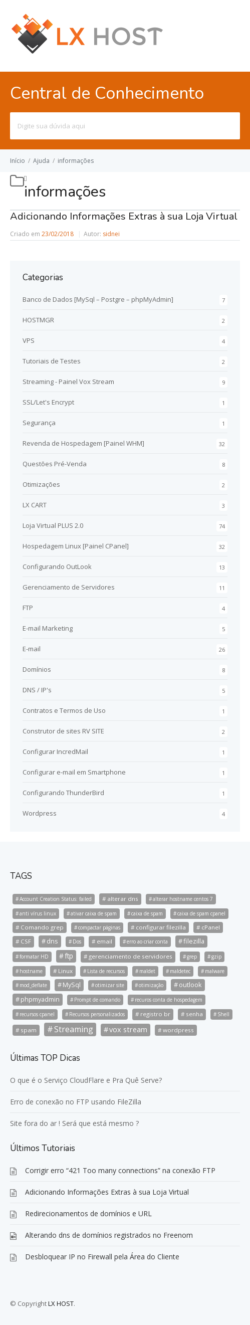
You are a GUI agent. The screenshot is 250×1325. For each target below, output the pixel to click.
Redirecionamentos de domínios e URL (88, 1213)
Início (17, 160)
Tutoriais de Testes (52, 360)
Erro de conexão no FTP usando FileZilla (75, 1101)
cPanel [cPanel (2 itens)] (210, 927)
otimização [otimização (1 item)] (151, 985)
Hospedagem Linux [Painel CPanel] (76, 545)
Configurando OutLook (57, 566)
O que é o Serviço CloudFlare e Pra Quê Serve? (86, 1080)
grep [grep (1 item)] (192, 956)
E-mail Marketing (48, 628)
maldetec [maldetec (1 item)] (180, 971)
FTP (28, 607)
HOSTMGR (38, 319)
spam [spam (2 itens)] (29, 1030)
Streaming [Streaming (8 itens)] (73, 1029)
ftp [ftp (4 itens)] (69, 956)
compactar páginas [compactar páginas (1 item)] (99, 927)
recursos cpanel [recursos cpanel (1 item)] (37, 1014)
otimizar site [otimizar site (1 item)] (109, 985)
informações (76, 160)
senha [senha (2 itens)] (194, 1014)
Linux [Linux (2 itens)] (65, 971)
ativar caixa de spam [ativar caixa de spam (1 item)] (94, 913)
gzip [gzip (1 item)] (216, 956)
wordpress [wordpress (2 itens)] (178, 1030)
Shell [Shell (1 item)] (223, 1014)
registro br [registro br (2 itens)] (155, 1014)
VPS (29, 340)
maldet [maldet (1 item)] (147, 971)
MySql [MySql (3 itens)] (72, 984)
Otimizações (41, 484)
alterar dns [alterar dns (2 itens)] (122, 898)
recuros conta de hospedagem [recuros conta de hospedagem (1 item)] (168, 999)
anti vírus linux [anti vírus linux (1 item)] (38, 913)
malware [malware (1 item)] (214, 971)
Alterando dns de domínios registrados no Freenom (109, 1235)
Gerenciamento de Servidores (69, 587)
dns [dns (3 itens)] (52, 940)
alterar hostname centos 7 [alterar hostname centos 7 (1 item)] (183, 898)
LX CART (35, 504)
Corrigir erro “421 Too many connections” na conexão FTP (120, 1170)
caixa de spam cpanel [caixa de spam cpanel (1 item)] (201, 913)
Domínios (37, 669)
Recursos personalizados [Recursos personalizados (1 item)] (97, 1014)
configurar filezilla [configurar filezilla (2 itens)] (161, 927)
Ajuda (41, 160)
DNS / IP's (37, 689)
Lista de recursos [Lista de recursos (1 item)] (106, 971)
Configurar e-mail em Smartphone (74, 772)
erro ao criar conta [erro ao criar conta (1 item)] (147, 941)
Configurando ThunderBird (63, 792)
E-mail (32, 648)
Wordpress (40, 813)
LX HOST (61, 1303)
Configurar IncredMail (55, 751)
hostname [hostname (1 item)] (31, 971)
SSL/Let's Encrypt (48, 402)
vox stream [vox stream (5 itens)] (128, 1029)
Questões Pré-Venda (55, 463)
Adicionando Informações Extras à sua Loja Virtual (123, 216)
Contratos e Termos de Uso (64, 710)
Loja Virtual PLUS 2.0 (53, 525)
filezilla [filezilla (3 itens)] (193, 940)
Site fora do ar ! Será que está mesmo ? (74, 1123)
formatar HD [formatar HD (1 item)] (34, 956)
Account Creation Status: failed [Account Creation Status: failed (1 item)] (56, 898)
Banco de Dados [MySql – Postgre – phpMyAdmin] (98, 299)
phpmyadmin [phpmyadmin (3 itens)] (40, 999)
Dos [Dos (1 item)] (77, 941)
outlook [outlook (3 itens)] (190, 984)
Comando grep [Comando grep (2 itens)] (42, 927)
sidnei (111, 234)
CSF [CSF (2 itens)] (26, 941)
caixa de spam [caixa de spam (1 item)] (147, 913)
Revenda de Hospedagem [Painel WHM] (83, 443)
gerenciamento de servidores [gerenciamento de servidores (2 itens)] (130, 956)
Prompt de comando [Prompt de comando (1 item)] (97, 999)
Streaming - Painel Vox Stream (68, 381)
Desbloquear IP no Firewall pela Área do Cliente (102, 1256)
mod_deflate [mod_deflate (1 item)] (33, 985)
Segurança (39, 422)
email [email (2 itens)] (104, 941)
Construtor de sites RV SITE (63, 730)
